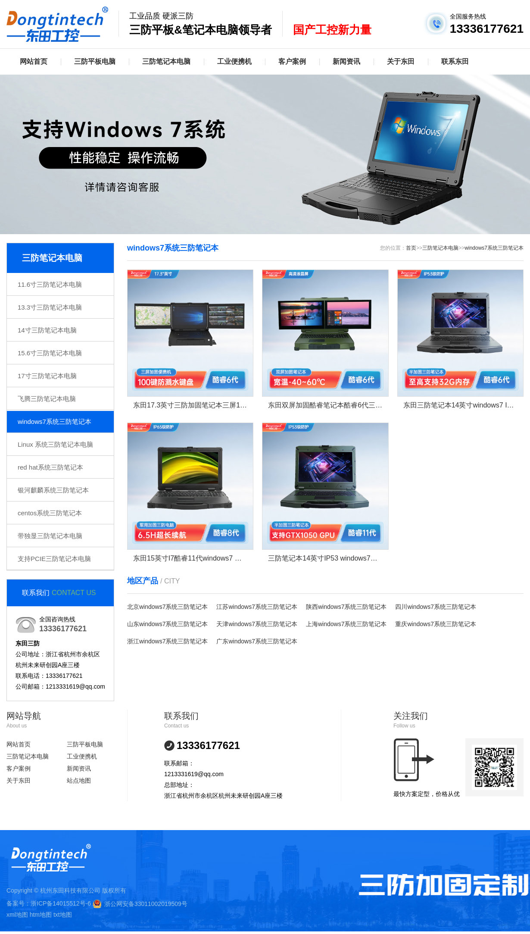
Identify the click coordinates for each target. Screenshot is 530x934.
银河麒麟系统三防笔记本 (53, 490)
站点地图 (79, 780)
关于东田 (401, 61)
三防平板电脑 (94, 61)
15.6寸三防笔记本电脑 (50, 353)
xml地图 (17, 914)
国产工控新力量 (332, 29)
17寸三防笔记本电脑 (47, 375)
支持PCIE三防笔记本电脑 (54, 558)
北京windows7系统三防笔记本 (167, 606)
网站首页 (33, 61)
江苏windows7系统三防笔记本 (256, 606)
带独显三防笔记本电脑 (50, 535)
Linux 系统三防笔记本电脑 (55, 444)
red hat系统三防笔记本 (50, 467)
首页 (411, 248)
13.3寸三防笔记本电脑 (50, 307)
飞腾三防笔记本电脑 (47, 398)
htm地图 (41, 914)
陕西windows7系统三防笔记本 (346, 606)
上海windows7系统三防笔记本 (346, 624)
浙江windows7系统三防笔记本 (167, 641)
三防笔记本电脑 (166, 61)
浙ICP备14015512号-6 (61, 903)
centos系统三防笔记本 (50, 513)
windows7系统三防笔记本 (54, 421)
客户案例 (292, 61)
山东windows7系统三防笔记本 (167, 624)
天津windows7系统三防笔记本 (256, 624)
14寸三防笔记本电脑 (47, 330)
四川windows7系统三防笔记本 (435, 606)
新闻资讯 (346, 61)
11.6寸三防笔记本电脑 (50, 284)
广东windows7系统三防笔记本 (256, 641)
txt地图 (62, 914)
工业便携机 (234, 61)
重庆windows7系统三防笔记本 (435, 624)
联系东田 (455, 61)
